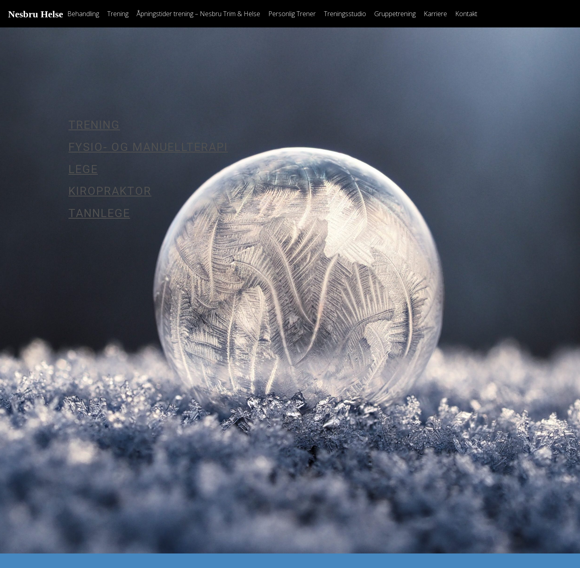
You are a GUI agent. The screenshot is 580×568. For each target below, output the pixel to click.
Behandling (83, 13)
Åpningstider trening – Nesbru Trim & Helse (198, 13)
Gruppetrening (395, 13)
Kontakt (466, 13)
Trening (117, 13)
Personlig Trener (292, 13)
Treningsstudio (345, 13)
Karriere (435, 13)
